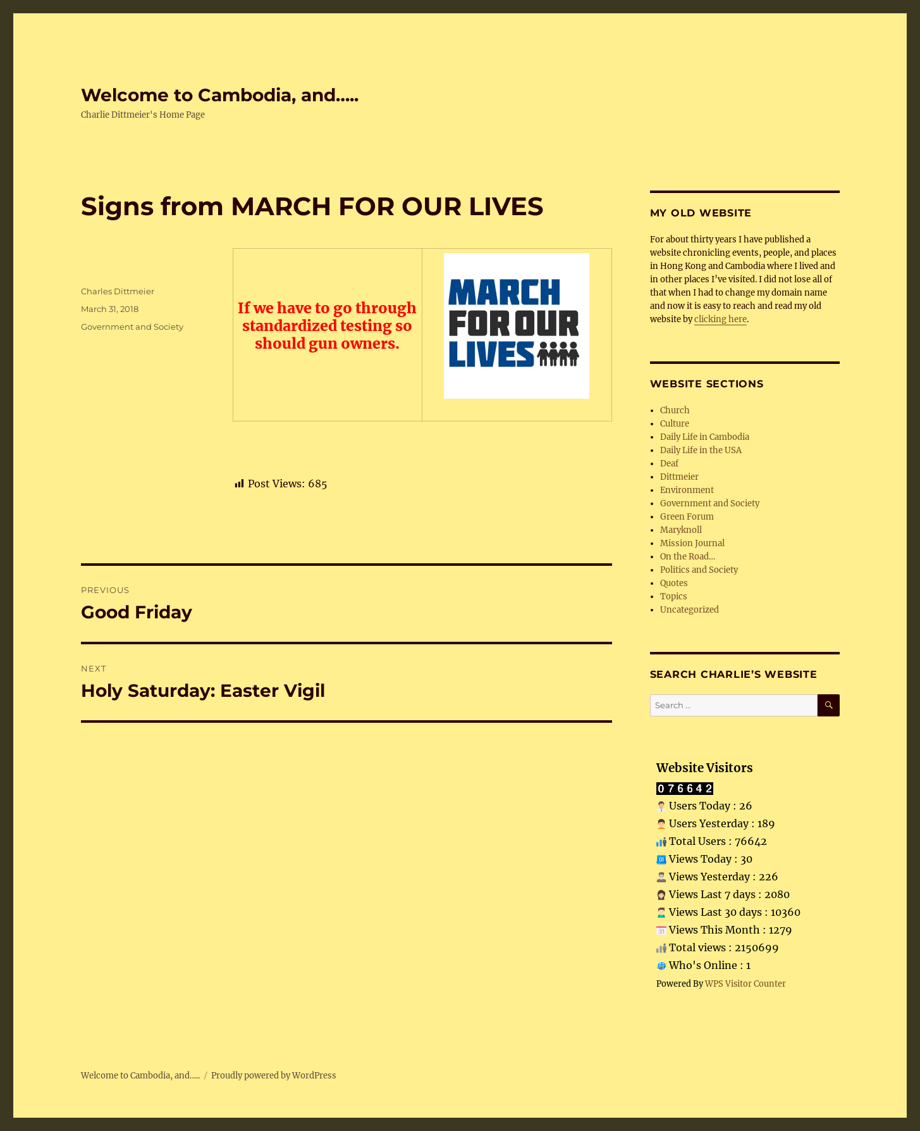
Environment (687, 490)
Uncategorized (689, 609)
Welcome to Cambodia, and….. (220, 95)
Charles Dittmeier (117, 291)
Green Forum (687, 516)
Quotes (674, 583)
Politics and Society (699, 570)
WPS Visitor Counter (745, 983)
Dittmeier (679, 477)
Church (675, 410)
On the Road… (687, 556)
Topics (673, 596)
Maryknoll (681, 530)
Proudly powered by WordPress (273, 1075)
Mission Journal (692, 543)
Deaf (669, 463)
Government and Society (132, 327)
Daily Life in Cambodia (704, 437)
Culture (674, 423)
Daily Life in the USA (701, 450)
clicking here (720, 319)
